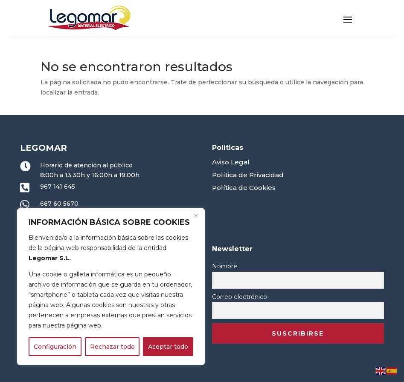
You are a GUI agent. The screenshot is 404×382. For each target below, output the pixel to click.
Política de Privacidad (248, 175)
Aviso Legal (231, 162)
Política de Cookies (244, 188)
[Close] (196, 215)
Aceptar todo (168, 346)
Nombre (224, 266)
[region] (111, 286)
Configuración (55, 346)
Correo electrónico (239, 297)
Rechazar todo (112, 346)
